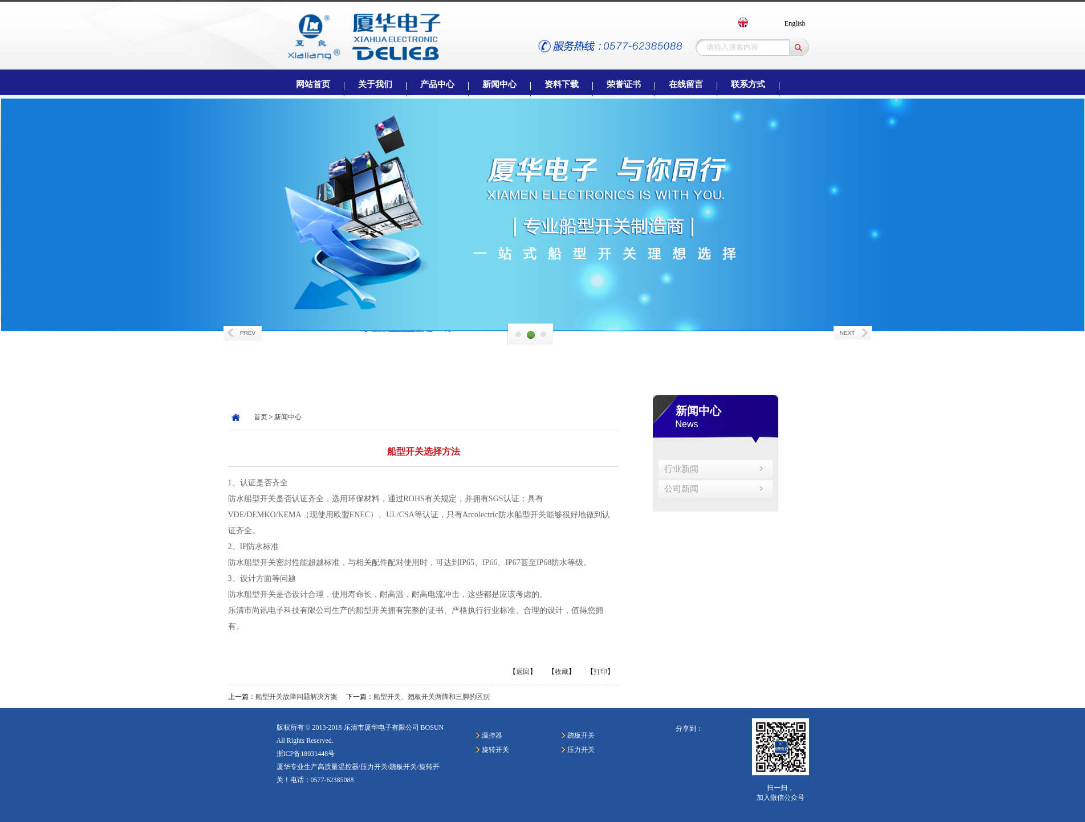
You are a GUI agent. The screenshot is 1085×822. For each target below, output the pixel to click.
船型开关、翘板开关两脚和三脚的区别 (431, 697)
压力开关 (581, 750)
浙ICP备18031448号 (306, 754)
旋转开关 (495, 750)
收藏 (561, 672)
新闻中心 (288, 417)
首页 (260, 417)
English (795, 23)
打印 (600, 672)
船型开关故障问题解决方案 (296, 697)
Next (853, 334)
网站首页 (313, 84)
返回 (523, 672)
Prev (243, 334)
